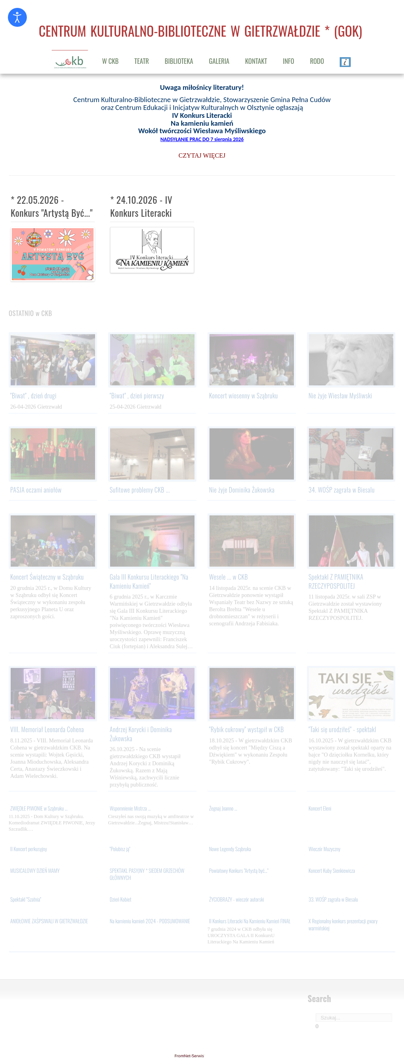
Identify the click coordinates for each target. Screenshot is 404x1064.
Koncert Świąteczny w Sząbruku (47, 578)
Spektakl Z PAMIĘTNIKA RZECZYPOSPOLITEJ (336, 582)
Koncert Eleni (320, 809)
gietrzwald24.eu (202, 1055)
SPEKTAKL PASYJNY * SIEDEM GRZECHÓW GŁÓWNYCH (147, 875)
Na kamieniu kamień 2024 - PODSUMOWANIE (150, 922)
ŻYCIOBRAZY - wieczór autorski (236, 900)
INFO (288, 61)
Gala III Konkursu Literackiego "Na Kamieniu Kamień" (149, 582)
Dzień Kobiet (120, 900)
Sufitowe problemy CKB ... (140, 491)
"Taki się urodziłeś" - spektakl (342, 730)
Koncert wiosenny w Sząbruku (243, 397)
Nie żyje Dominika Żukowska (242, 491)
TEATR (142, 61)
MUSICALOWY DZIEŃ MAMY (35, 872)
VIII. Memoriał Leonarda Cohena (47, 730)
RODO (317, 61)
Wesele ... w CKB (228, 578)
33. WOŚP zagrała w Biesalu (333, 900)
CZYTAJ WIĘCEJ (202, 154)
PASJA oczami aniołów (36, 491)
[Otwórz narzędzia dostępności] (17, 17)
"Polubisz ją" (120, 850)
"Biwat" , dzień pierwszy (137, 397)
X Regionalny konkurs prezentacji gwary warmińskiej (343, 925)
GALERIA (219, 61)
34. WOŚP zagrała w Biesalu (342, 491)
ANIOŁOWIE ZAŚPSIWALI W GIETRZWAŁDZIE (49, 922)
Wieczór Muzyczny (324, 850)
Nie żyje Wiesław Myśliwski (340, 397)
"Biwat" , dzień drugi (33, 397)
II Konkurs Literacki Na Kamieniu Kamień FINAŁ (249, 922)
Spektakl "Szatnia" (25, 900)
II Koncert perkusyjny (28, 850)
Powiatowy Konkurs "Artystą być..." (238, 872)
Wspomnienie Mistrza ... (130, 809)
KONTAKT (256, 61)
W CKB (110, 61)
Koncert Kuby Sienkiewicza (332, 872)
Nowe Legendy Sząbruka (230, 850)
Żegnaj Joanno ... (223, 809)
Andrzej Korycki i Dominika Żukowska (141, 735)
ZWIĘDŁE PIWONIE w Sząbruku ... (38, 809)
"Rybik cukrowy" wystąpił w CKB (246, 730)
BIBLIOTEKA (179, 61)
